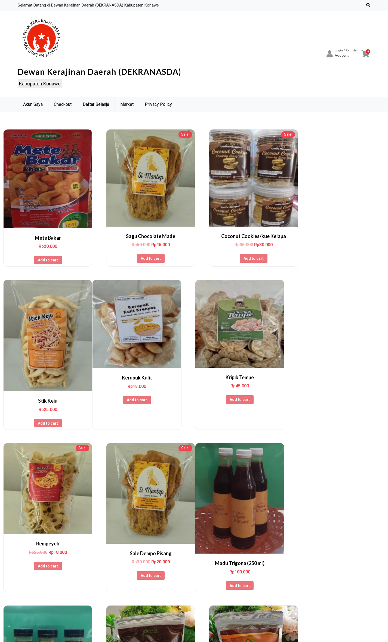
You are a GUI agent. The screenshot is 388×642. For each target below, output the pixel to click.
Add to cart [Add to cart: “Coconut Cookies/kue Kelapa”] (242, 253)
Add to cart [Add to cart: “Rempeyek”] (242, 405)
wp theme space (240, 632)
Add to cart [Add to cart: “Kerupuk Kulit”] (45, 402)
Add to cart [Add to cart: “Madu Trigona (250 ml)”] (45, 570)
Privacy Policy (158, 105)
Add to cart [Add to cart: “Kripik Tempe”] (144, 402)
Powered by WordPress (155, 632)
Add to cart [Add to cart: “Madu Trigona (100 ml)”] (144, 569)
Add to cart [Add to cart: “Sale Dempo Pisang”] (341, 414)
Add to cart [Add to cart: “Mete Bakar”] (45, 255)
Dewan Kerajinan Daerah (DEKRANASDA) (99, 72)
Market (127, 105)
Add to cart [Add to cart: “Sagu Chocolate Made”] (144, 253)
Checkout (63, 105)
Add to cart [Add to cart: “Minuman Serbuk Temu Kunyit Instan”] (341, 571)
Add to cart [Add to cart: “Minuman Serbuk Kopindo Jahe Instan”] (242, 569)
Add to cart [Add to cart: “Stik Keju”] (341, 267)
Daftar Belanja (96, 105)
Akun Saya (33, 105)
